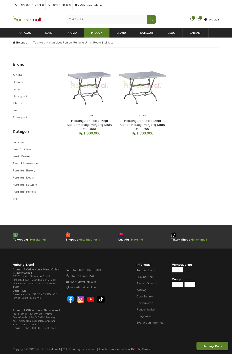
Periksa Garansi (146, 283)
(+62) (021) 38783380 (85, 270)
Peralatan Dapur (23, 177)
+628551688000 (82, 276)
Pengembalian (145, 309)
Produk (96, 32)
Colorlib (147, 349)
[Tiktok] (101, 299)
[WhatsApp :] (68, 276)
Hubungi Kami (145, 277)
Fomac (17, 89)
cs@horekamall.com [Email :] (88, 5)
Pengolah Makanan (25, 163)
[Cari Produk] (106, 19)
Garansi (195, 32)
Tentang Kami (145, 270)
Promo (72, 32)
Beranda (20, 42)
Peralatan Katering (25, 184)
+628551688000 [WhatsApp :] (59, 5)
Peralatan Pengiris (24, 191)
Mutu (16, 110)
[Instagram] (80, 299)
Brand (121, 32)
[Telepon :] (68, 270)
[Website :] (68, 287)
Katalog (25, 32)
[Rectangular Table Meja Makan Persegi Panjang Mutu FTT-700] (142, 125)
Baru (49, 32)
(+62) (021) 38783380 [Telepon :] (29, 5)
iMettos (18, 103)
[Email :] (68, 281)
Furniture (18, 142)
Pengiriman (143, 316)
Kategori (147, 32)
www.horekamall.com (84, 287)
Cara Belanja (144, 296)
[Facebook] (70, 299)
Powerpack (20, 117)
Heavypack (20, 96)
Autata (17, 75)
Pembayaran (144, 303)
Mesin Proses (21, 156)
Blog (171, 32)
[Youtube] (90, 299)
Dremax (18, 82)
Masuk (211, 19)
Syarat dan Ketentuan (150, 322)
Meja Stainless (22, 149)
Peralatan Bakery (24, 170)
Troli (15, 198)
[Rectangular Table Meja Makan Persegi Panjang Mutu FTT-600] (89, 125)
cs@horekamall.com (83, 281)
